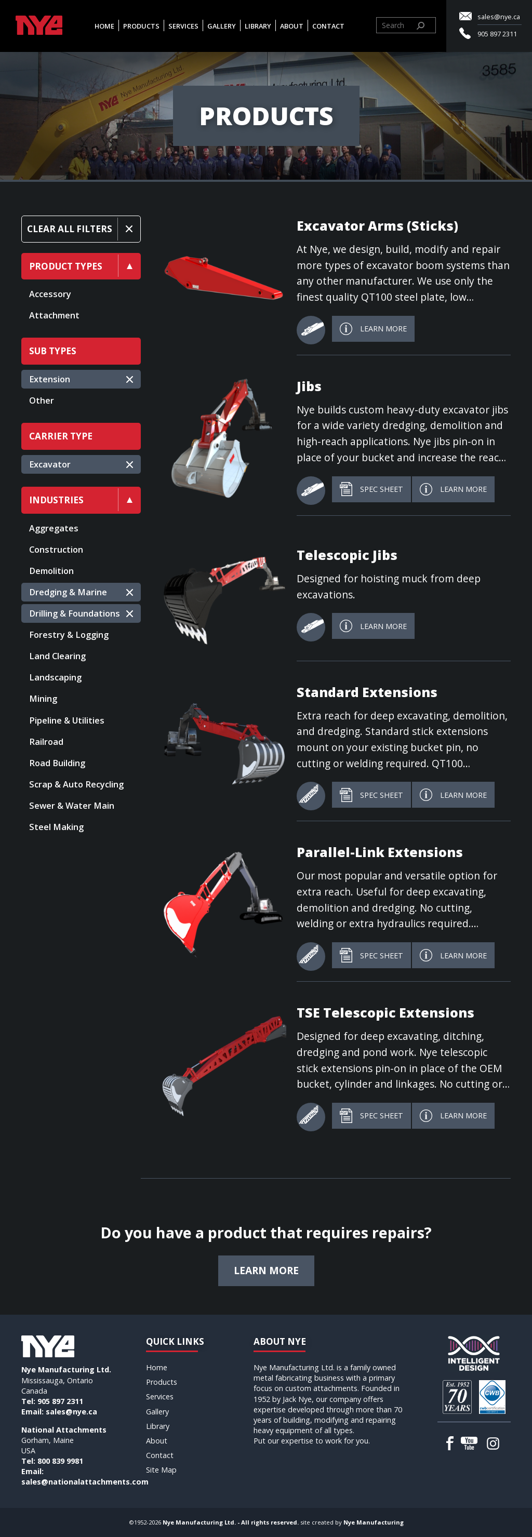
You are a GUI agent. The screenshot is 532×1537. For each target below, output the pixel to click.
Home (104, 26)
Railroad (46, 741)
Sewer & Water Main (71, 805)
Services (183, 26)
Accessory (50, 294)
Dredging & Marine (68, 592)
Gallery (221, 26)
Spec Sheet (371, 489)
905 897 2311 (497, 33)
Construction (56, 549)
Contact (328, 26)
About (291, 26)
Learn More (373, 329)
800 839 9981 (60, 1461)
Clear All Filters (69, 229)
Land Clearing (57, 656)
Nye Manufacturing (373, 1522)
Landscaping (55, 677)
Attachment (54, 315)
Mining (43, 698)
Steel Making (56, 827)
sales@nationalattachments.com (85, 1482)
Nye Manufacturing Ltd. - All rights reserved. (231, 1522)
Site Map (161, 1470)
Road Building (57, 763)
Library (258, 26)
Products (141, 26)
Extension (49, 379)
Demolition (51, 571)
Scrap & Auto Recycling (76, 784)
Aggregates (53, 528)
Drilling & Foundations (74, 613)
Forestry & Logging (69, 634)
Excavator (50, 464)
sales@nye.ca (498, 16)
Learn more (266, 1270)
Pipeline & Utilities (66, 720)
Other (41, 400)
